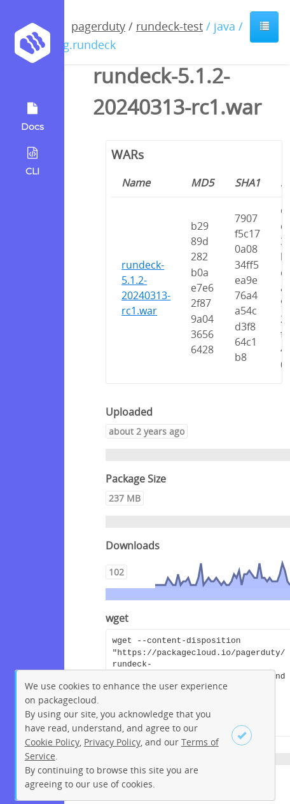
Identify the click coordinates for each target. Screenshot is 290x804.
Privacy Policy (112, 742)
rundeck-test (169, 26)
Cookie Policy (52, 742)
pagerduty (98, 26)
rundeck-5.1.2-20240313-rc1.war (145, 288)
